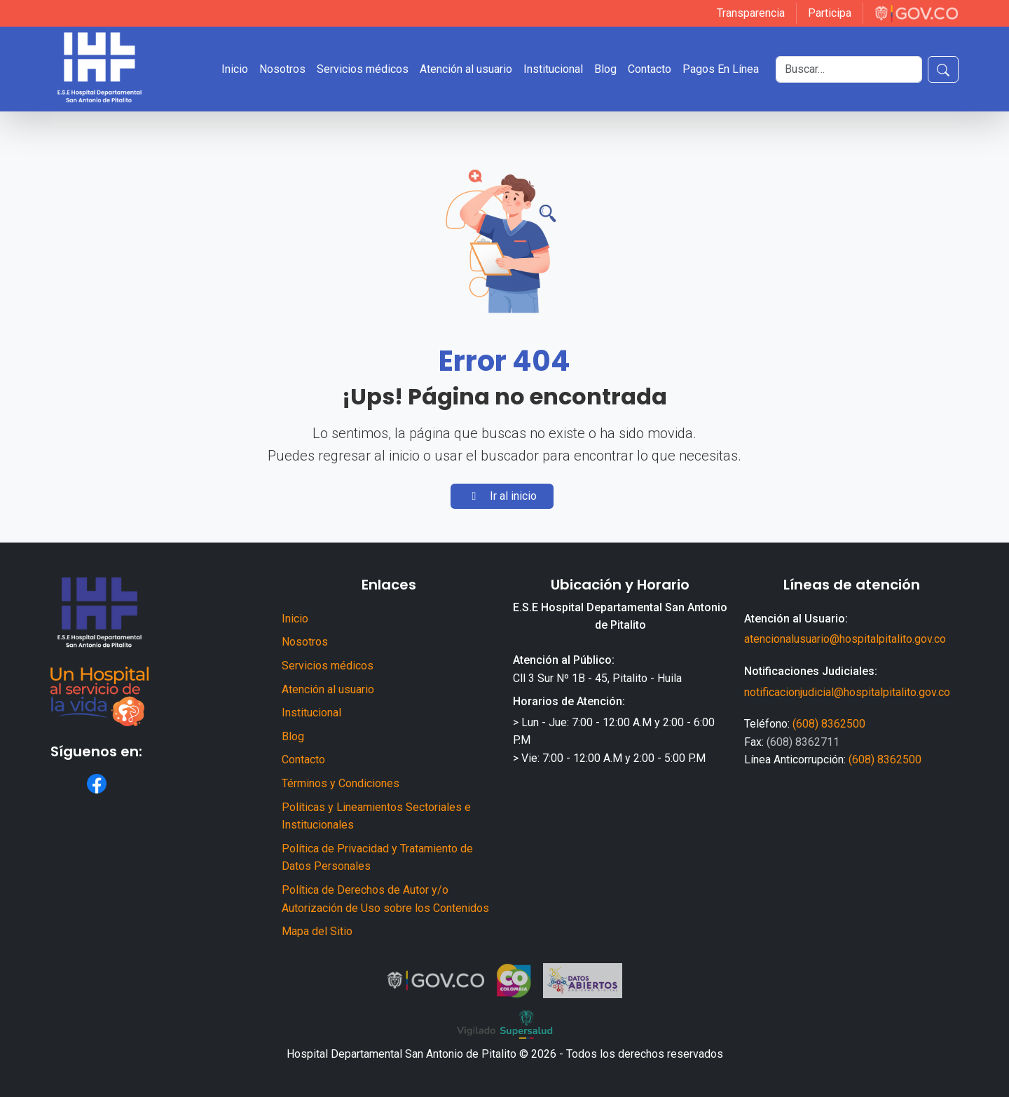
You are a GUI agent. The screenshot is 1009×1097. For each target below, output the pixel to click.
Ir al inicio (502, 496)
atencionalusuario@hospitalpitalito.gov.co (845, 639)
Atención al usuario (466, 69)
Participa (829, 13)
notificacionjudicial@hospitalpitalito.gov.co (847, 692)
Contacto (649, 69)
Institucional (553, 69)
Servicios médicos (363, 69)
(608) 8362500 (828, 723)
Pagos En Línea (720, 69)
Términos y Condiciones (340, 783)
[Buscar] (849, 69)
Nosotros (282, 69)
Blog (605, 69)
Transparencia (751, 13)
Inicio (234, 69)
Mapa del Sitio (317, 931)
